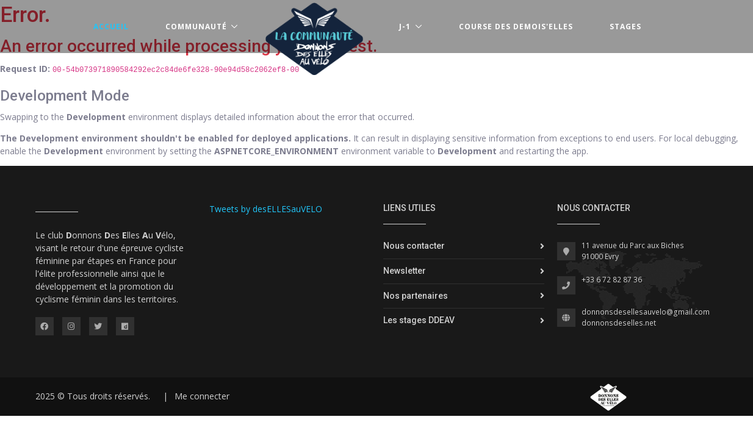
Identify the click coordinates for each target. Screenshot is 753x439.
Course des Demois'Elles (516, 26)
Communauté (196, 26)
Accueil (111, 26)
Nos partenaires (415, 296)
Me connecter (202, 396)
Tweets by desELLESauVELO (265, 209)
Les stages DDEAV (419, 320)
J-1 (405, 26)
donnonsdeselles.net (619, 323)
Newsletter (404, 271)
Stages (625, 26)
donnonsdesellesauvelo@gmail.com (646, 312)
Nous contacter (414, 246)
